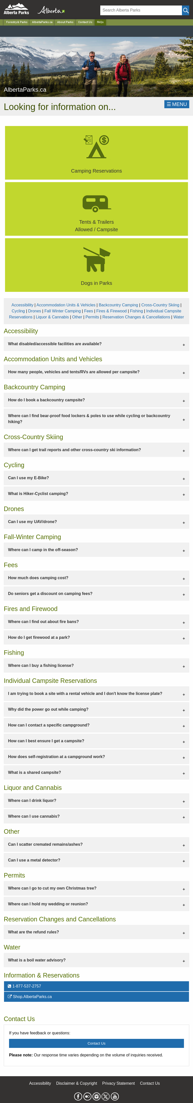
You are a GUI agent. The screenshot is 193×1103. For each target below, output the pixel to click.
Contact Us (85, 22)
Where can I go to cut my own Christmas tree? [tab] (52, 888)
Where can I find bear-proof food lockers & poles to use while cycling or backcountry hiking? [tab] (89, 419)
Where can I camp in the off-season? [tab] (43, 550)
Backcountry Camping (118, 305)
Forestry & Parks (16, 22)
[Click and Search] (185, 10)
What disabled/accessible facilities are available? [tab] (55, 344)
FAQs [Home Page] (100, 22)
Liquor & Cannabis (52, 317)
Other (77, 317)
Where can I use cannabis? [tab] (34, 816)
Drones (34, 311)
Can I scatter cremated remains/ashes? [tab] (45, 844)
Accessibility (22, 305)
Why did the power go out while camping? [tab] (48, 709)
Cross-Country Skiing (160, 305)
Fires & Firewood (111, 311)
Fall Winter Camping (62, 311)
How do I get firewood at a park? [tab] (39, 637)
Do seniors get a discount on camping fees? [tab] (50, 593)
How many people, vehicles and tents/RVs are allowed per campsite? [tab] (73, 372)
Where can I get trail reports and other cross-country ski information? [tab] (74, 450)
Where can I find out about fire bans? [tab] (43, 622)
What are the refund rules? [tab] (33, 932)
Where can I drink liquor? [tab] (32, 800)
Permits (92, 317)
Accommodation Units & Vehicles (65, 305)
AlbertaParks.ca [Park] (42, 22)
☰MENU (177, 104)
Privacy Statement (118, 1083)
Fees (88, 311)
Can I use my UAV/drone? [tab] (32, 522)
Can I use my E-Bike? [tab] (28, 478)
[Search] (141, 10)
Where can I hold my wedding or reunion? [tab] (48, 904)
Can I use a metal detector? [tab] (34, 860)
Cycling (18, 311)
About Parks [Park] (65, 22)
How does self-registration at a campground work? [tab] (56, 757)
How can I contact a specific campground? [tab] (49, 725)
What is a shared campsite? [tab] (34, 772)
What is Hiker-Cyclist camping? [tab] (38, 494)
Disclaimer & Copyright (76, 1083)
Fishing (136, 311)
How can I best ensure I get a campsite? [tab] (46, 741)
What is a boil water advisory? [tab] (37, 960)
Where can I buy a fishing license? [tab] (41, 665)
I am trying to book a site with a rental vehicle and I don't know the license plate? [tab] (85, 693)
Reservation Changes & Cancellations (136, 317)
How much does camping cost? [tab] (38, 578)
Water (178, 317)
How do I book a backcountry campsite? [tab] (46, 400)
